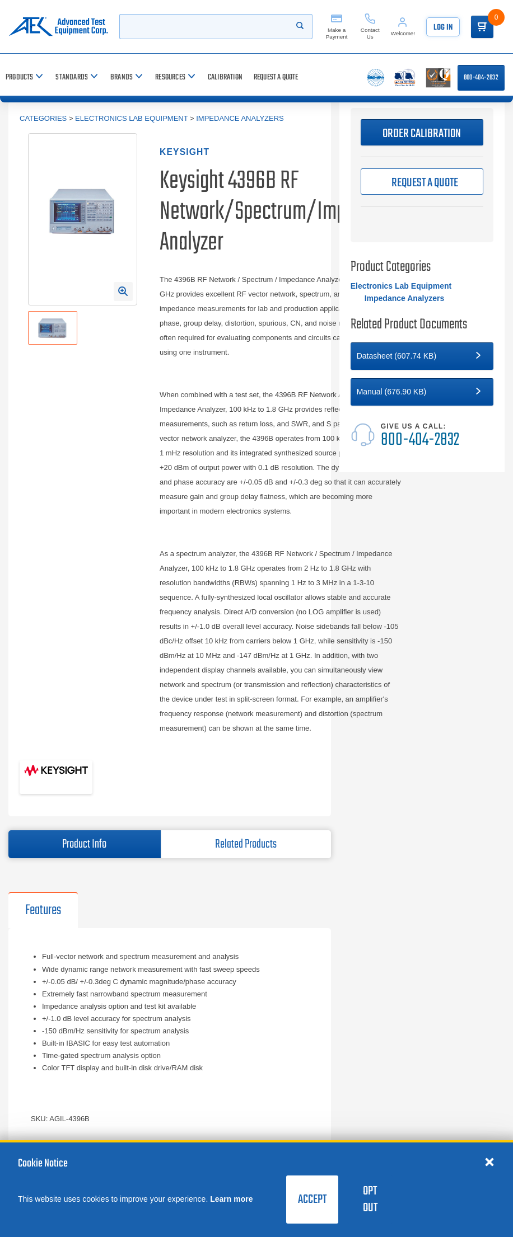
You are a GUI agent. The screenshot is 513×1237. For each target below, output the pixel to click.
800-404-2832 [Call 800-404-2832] (481, 77)
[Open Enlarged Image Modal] (123, 291)
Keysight (184, 152)
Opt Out (370, 1199)
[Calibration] (225, 77)
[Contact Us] (370, 26)
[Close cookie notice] (489, 1161)
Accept (312, 1199)
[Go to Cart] (482, 27)
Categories (43, 118)
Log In (443, 27)
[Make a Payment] (336, 26)
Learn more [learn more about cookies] (231, 1198)
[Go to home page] (58, 26)
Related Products (246, 844)
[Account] (403, 26)
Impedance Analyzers (240, 118)
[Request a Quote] (276, 77)
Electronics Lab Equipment (131, 118)
